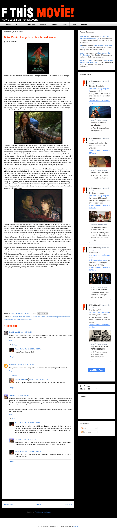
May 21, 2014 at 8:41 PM (32, 451)
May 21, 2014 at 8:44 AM (32, 423)
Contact (54, 24)
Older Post (68, 504)
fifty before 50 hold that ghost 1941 (96, 61)
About (18, 24)
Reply (11, 340)
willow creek (28, 319)
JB (81, 46)
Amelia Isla (84, 36)
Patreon (84, 24)
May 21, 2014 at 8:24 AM (32, 349)
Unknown (12, 365)
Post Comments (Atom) (43, 512)
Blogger (75, 526)
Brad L (11, 332)
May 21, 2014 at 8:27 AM (20, 395)
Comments (86, 432)
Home (8, 24)
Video (65, 24)
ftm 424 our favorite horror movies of (94, 37)
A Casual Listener (86, 60)
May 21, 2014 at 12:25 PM (27, 439)
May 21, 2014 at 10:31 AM (39, 379)
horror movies (18, 319)
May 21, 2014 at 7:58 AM (23, 332)
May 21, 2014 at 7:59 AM (25, 365)
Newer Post (8, 504)
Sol (10, 395)
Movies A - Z (30, 24)
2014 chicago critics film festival (19, 317)
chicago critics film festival (62, 317)
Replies (14, 345)
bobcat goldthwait (47, 317)
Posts (84, 428)
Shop (74, 24)
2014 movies (35, 317)
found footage (8, 319)
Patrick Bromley (21, 379)
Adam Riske (19, 349)
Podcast (43, 24)
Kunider (82, 53)
